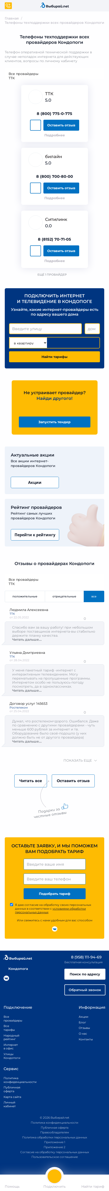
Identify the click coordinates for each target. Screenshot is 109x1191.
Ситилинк (56, 219)
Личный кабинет (10, 1104)
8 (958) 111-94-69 (83, 957)
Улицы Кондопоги (10, 1056)
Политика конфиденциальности (15, 1080)
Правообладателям (54, 1132)
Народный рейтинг (10, 1037)
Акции (35, 482)
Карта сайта (12, 1097)
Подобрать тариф (54, 894)
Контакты (84, 1039)
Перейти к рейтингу (35, 534)
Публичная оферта (12, 1089)
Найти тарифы (54, 357)
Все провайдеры (54, 74)
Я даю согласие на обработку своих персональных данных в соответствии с (53, 908)
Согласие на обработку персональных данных (54, 1152)
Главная (12, 18)
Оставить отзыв (61, 125)
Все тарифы (9, 1028)
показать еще (77, 761)
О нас (83, 1033)
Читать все (30, 781)
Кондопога (16, 969)
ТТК (54, 78)
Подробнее (54, 135)
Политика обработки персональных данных (54, 1137)
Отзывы (84, 1028)
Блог (82, 1022)
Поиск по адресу (85, 974)
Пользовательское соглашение (54, 1157)
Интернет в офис (10, 1046)
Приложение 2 (54, 1147)
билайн (53, 156)
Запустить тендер (54, 422)
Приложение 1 (54, 1142)
